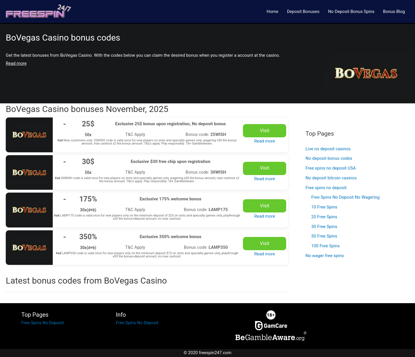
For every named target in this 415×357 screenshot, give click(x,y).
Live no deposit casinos (328, 148)
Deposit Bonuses (303, 11)
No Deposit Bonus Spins (351, 11)
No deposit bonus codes (328, 158)
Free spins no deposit (325, 187)
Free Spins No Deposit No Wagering (345, 197)
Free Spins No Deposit (42, 322)
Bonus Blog (394, 11)
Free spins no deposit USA (330, 168)
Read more (264, 141)
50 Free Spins (324, 236)
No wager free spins (324, 255)
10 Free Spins (324, 207)
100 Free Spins (325, 245)
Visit (264, 130)
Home (272, 11)
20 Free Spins (324, 216)
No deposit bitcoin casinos (330, 178)
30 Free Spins (324, 226)
